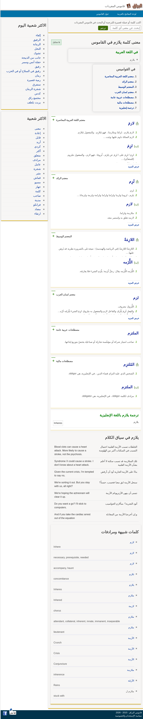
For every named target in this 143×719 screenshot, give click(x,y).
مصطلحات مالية (125, 102)
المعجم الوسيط (125, 87)
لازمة (131, 606)
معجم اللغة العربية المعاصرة (118, 76)
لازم (131, 542)
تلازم (131, 574)
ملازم (131, 595)
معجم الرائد (127, 81)
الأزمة (131, 638)
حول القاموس (102, 14)
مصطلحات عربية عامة (121, 97)
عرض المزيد (133, 166)
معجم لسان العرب (123, 92)
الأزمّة (131, 680)
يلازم (131, 585)
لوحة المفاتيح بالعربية (126, 14)
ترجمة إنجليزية (126, 108)
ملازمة (130, 670)
